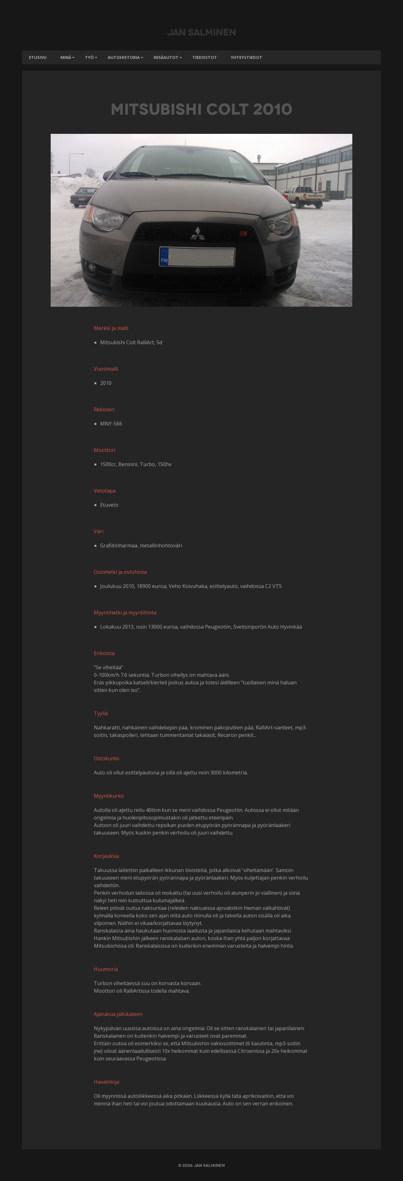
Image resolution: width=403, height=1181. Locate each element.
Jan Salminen (201, 31)
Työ (89, 57)
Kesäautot (166, 57)
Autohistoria (124, 57)
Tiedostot (204, 57)
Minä (65, 57)
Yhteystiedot (246, 57)
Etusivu (38, 57)
